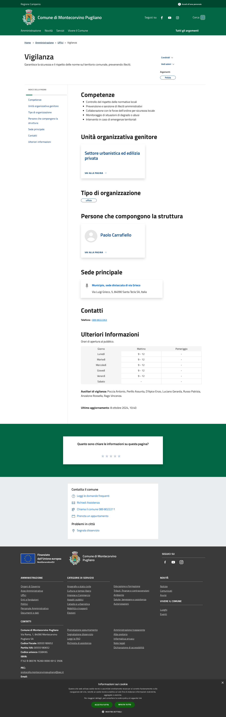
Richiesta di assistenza (79, 643)
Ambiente (119, 595)
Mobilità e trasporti (77, 608)
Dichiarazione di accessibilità (129, 647)
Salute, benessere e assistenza (130, 599)
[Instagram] (172, 17)
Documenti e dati (30, 613)
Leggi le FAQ (73, 639)
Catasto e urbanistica (78, 604)
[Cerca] (201, 17)
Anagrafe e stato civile (79, 586)
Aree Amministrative (32, 591)
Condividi (167, 58)
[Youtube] (164, 17)
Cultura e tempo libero (79, 591)
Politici (24, 604)
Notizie (164, 586)
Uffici (60, 42)
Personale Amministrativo (34, 608)
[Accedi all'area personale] (189, 4)
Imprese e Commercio (78, 595)
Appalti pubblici (75, 599)
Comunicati (166, 591)
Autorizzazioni (121, 604)
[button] (113, 711)
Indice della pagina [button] (37, 89)
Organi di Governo (30, 586)
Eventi (163, 614)
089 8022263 (99, 320)
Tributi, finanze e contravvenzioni (131, 590)
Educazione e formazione (127, 586)
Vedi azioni (168, 64)
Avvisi (163, 595)
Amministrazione (44, 42)
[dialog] (113, 698)
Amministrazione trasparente (129, 630)
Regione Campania (30, 4)
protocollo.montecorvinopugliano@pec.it (42, 672)
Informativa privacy (124, 639)
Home (27, 42)
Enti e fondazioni (30, 599)
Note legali (119, 643)
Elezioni (71, 613)
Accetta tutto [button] (102, 704)
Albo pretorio (120, 634)
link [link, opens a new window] (140, 698)
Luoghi (163, 610)
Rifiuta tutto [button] (124, 704)
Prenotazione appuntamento (82, 630)
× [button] (222, 683)
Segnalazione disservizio (80, 634)
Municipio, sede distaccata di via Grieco (116, 285)
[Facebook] (156, 17)
